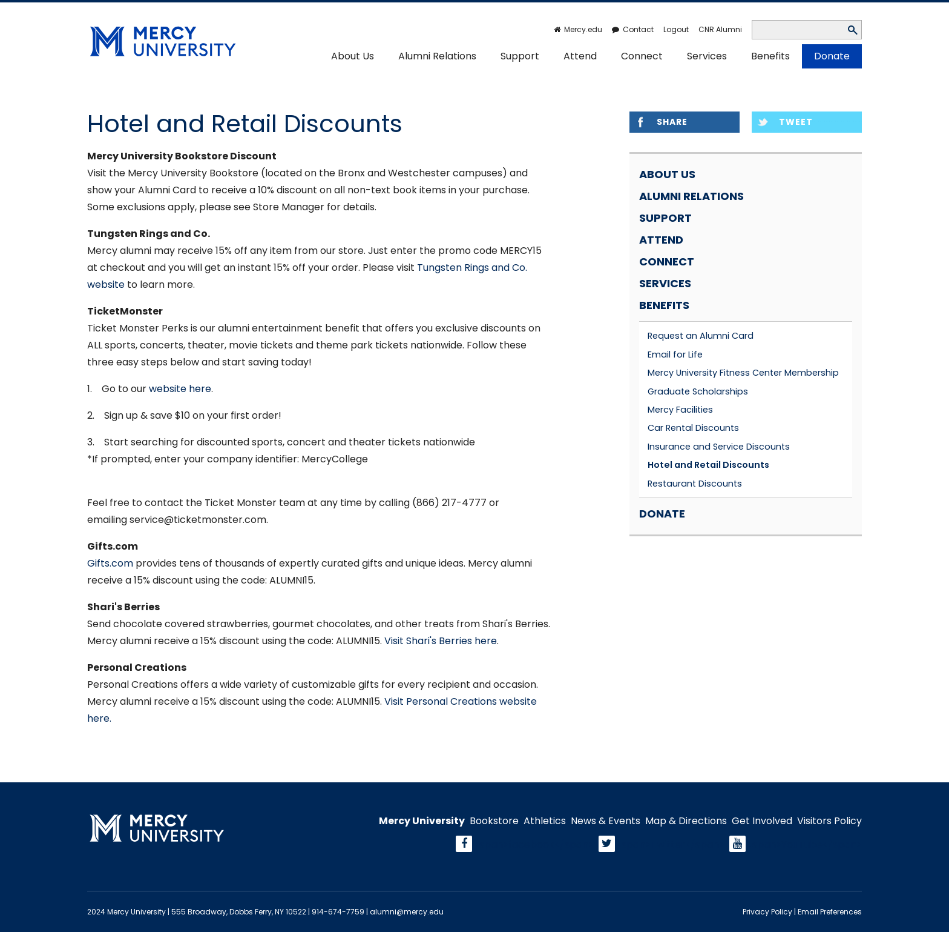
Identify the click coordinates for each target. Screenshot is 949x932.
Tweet (796, 122)
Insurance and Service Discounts (719, 446)
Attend (580, 56)
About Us (352, 56)
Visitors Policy (829, 821)
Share (672, 122)
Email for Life (675, 354)
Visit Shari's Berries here (440, 641)
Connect (642, 56)
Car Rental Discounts (693, 428)
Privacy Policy (767, 912)
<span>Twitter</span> (670, 844)
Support (520, 56)
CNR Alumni (720, 29)
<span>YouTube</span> (804, 844)
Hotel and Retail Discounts (708, 465)
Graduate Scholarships (698, 391)
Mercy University (422, 821)
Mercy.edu (583, 29)
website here (180, 389)
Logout (676, 29)
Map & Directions (686, 821)
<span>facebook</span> (534, 844)
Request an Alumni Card (701, 335)
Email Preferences (830, 912)
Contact (638, 29)
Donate (832, 56)
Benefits (770, 56)
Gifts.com (110, 563)
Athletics (545, 821)
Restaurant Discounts (695, 483)
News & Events (605, 821)
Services (707, 56)
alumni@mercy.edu (407, 912)
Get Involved (762, 821)
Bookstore (494, 821)
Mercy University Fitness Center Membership (743, 372)
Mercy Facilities (680, 409)
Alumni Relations (437, 56)
